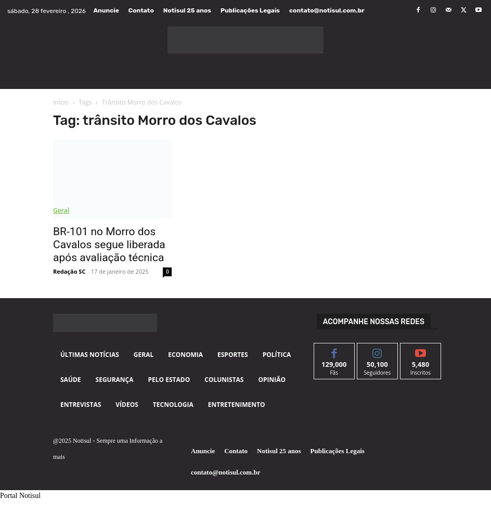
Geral (61, 210)
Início (61, 102)
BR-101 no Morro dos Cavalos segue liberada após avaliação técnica (109, 244)
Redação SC (69, 271)
